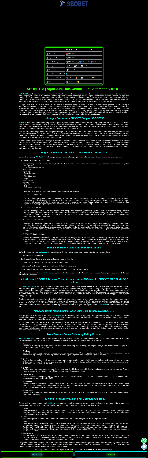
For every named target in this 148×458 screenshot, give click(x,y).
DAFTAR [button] (37, 454)
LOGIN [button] (111, 454)
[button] (144, 447)
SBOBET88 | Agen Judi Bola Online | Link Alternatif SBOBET (73, 450)
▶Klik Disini (70, 74)
